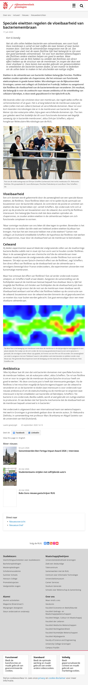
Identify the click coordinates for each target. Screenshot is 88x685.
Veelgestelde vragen (12, 586)
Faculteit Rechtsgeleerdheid (58, 629)
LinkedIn (33, 432)
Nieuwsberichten (38, 15)
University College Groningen (58, 644)
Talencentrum (52, 567)
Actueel (16, 15)
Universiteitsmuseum (55, 578)
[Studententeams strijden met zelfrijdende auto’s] (10, 477)
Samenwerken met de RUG (57, 571)
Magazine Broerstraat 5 (13, 604)
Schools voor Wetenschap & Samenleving (63, 590)
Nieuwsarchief (16, 525)
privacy (41, 678)
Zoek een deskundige (55, 563)
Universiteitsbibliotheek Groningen (61, 560)
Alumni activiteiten (11, 600)
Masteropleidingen (11, 567)
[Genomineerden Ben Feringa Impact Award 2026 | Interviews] (10, 456)
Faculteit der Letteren (55, 621)
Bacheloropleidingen (12, 563)
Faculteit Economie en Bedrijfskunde (61, 608)
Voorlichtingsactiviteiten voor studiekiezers (21, 560)
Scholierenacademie (12, 571)
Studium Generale (53, 586)
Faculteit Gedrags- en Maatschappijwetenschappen (58, 612)
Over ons (7, 15)
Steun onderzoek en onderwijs (16, 611)
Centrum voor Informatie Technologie (62, 575)
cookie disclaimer (57, 678)
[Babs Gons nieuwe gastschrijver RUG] (10, 498)
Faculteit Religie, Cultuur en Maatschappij (64, 617)
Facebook (19, 432)
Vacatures (50, 604)
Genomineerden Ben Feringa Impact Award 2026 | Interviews (49, 450)
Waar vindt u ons (53, 600)
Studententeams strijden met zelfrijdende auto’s (42, 472)
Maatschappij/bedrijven (57, 556)
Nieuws (25, 15)
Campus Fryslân (52, 647)
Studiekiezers (9, 556)
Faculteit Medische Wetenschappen (61, 625)
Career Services (52, 582)
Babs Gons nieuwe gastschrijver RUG (37, 493)
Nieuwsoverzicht (17, 521)
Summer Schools (10, 575)
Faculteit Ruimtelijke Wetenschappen (62, 632)
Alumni (6, 596)
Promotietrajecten (11, 582)
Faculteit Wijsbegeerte (55, 636)
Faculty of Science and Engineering (61, 640)
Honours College (10, 578)
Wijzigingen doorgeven (13, 608)
